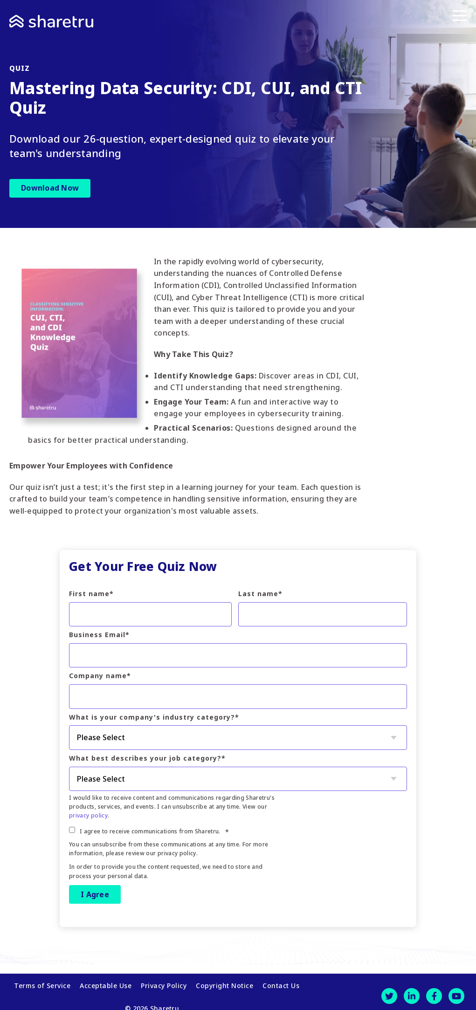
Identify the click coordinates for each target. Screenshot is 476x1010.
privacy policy (88, 815)
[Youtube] (456, 992)
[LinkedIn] (412, 992)
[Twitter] (389, 992)
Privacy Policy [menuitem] (163, 981)
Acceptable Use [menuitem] (105, 981)
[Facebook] (434, 992)
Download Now (50, 188)
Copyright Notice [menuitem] (224, 981)
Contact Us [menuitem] (280, 981)
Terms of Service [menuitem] (42, 981)
